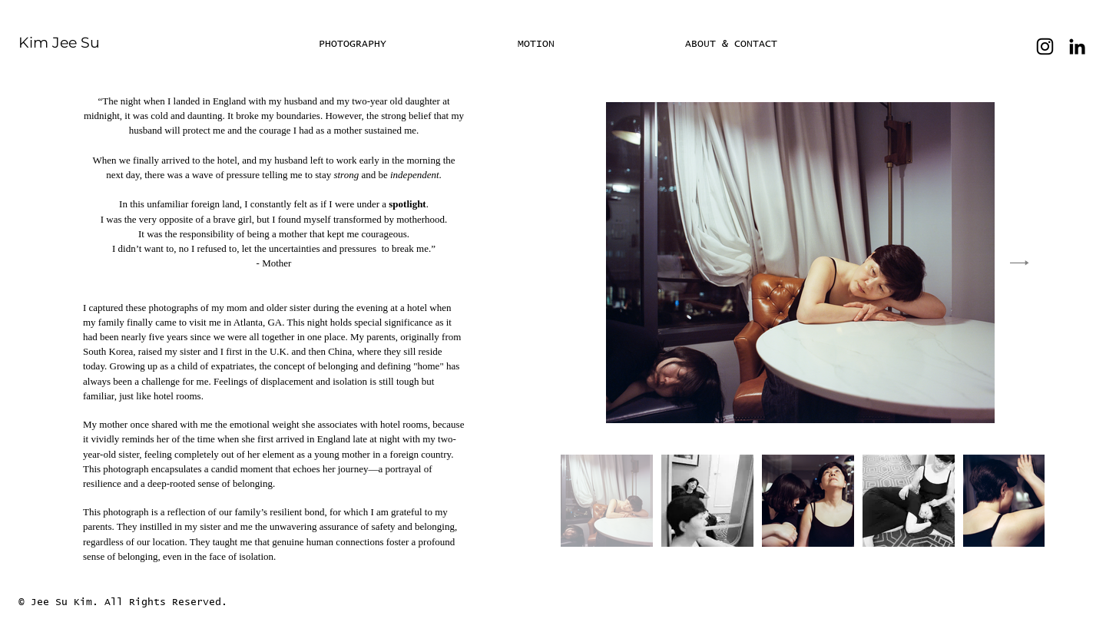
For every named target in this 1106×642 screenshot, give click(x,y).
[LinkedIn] (1077, 46)
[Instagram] (1045, 46)
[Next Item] (1019, 263)
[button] (590, 44)
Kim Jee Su (59, 42)
